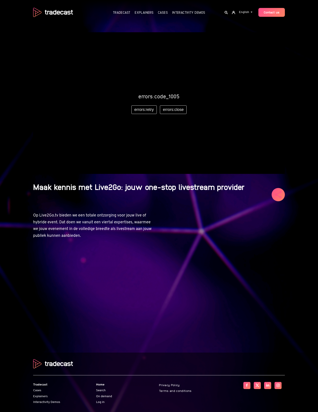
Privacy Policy (169, 385)
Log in (100, 402)
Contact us (272, 12)
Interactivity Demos (188, 12)
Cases (163, 12)
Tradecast (121, 12)
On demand (104, 396)
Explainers (144, 12)
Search (101, 390)
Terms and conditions (175, 390)
